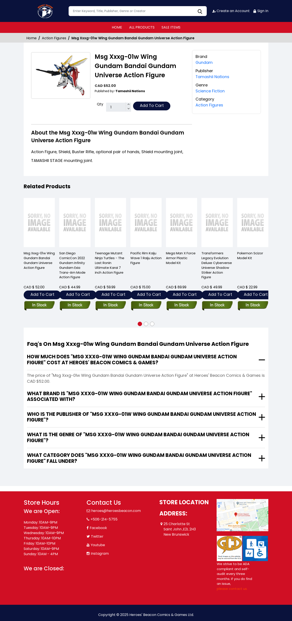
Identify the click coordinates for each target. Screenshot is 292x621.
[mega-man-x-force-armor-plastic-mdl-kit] (181, 222)
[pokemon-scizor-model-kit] (252, 222)
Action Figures (54, 38)
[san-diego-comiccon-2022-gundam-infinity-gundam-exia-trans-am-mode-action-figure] (74, 222)
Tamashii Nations (213, 76)
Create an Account (231, 10)
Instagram (100, 553)
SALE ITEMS (171, 27)
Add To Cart (152, 105)
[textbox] (138, 11)
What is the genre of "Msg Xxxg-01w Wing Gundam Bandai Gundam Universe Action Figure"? (138, 437)
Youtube (98, 544)
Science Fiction (210, 90)
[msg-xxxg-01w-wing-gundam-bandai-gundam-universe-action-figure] (39, 222)
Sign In (260, 10)
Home (31, 38)
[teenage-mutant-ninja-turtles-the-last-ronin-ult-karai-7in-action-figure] (110, 222)
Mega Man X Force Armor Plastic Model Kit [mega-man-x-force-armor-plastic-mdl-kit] (181, 258)
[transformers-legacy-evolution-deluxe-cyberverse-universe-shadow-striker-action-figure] (217, 222)
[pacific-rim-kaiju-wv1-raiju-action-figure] (146, 222)
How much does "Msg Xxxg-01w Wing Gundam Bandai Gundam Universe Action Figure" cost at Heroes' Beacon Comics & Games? (132, 359)
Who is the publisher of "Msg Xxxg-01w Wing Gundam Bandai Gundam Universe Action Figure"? (141, 417)
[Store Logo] (46, 11)
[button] (140, 324)
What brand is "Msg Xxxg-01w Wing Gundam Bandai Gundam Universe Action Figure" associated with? (139, 396)
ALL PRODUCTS (142, 27)
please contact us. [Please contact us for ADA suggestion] (232, 588)
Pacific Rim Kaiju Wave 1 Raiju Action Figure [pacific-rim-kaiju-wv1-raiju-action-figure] (146, 258)
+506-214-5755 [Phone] (104, 519)
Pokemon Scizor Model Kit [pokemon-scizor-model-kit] (250, 255)
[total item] (118, 107)
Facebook (98, 527)
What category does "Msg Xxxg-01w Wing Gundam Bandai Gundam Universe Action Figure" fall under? (139, 458)
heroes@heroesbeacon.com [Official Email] (116, 510)
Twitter (97, 536)
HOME (117, 27)
